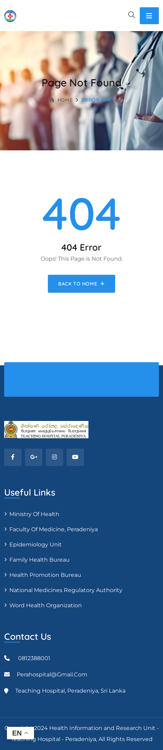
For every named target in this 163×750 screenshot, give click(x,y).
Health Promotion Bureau (45, 575)
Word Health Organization (45, 605)
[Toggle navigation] (149, 15)
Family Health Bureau (39, 559)
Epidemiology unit (35, 544)
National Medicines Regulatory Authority (65, 590)
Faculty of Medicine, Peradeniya (53, 529)
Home (60, 100)
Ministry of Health (34, 514)
